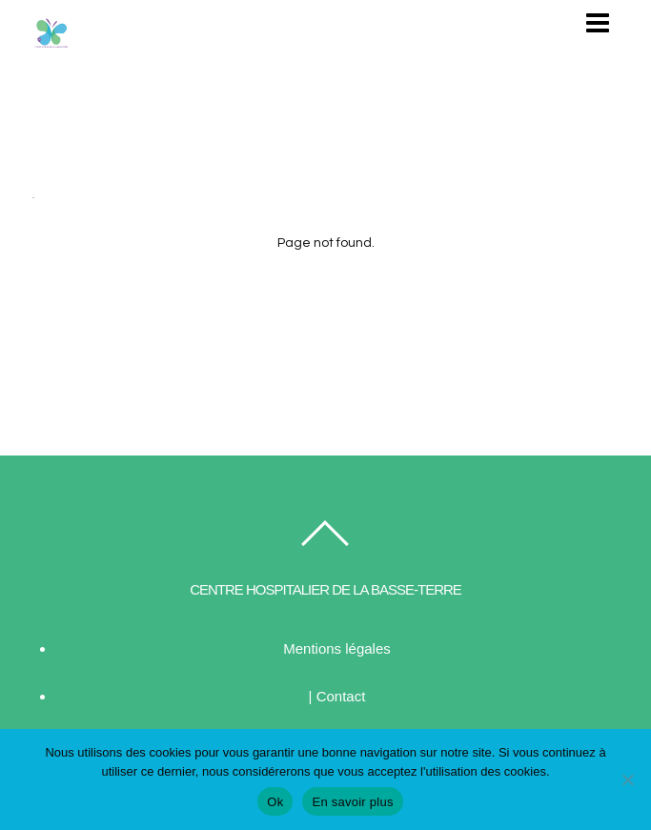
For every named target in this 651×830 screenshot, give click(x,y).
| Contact (337, 696)
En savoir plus (352, 802)
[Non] (627, 779)
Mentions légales (337, 648)
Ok (275, 802)
